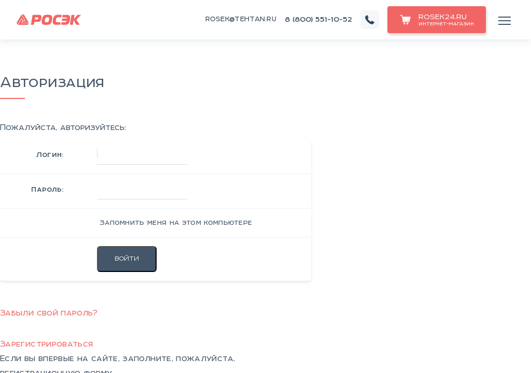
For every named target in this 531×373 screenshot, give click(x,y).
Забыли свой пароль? (49, 313)
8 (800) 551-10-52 (318, 20)
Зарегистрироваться (46, 344)
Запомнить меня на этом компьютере (175, 223)
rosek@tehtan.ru (241, 19)
